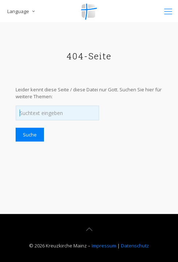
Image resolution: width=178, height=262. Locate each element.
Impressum (104, 245)
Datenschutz (135, 245)
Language (21, 11)
